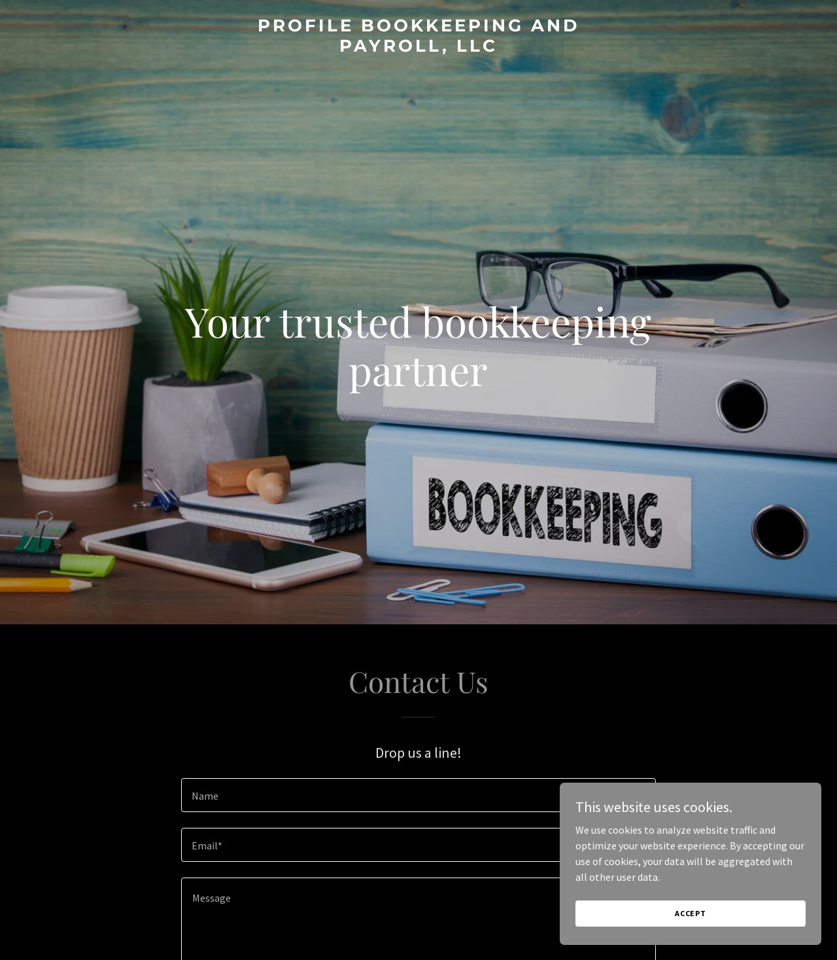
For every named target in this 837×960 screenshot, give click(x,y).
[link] (418, 47)
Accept (690, 913)
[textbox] (418, 795)
